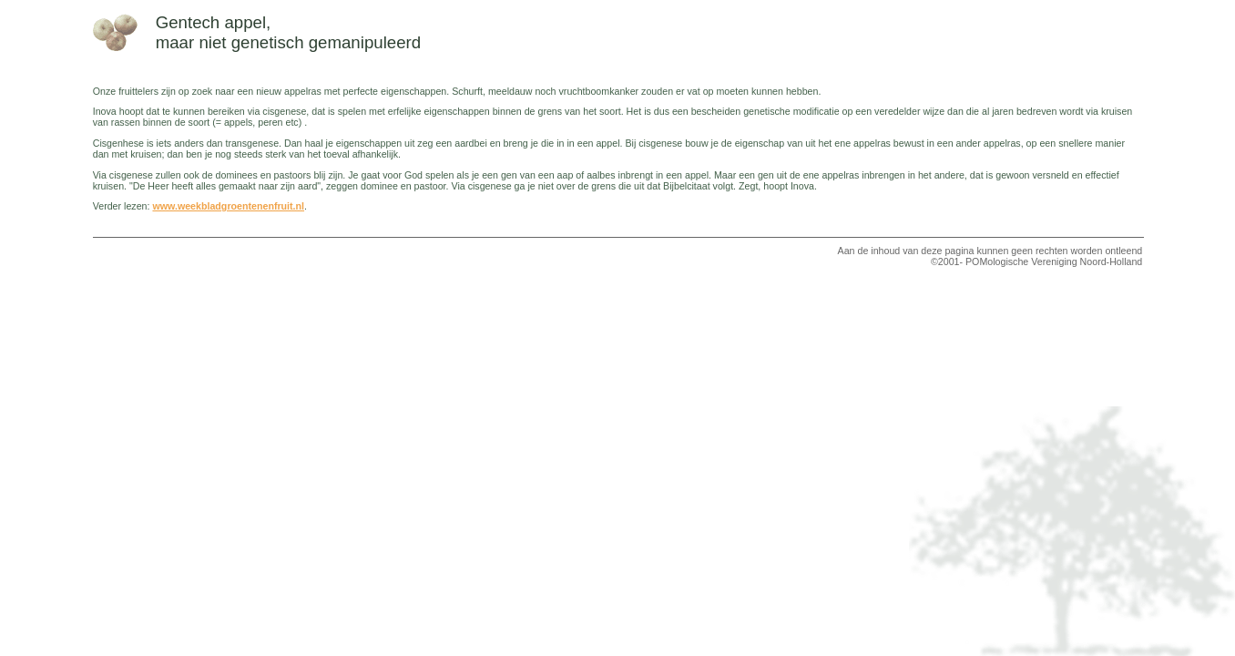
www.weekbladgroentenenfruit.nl (228, 205)
